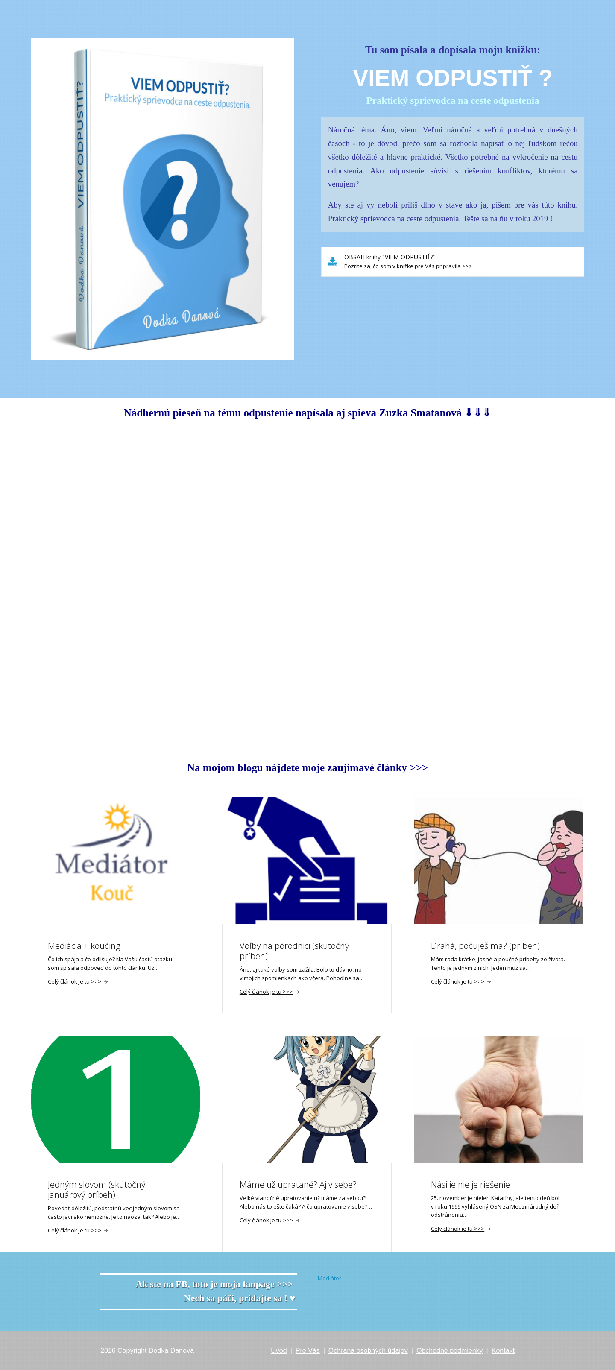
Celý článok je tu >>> (78, 981)
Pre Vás (308, 1350)
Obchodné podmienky (449, 1350)
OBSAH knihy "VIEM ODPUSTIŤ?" (390, 257)
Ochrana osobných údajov (368, 1350)
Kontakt (503, 1350)
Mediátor (329, 1278)
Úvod (279, 1350)
